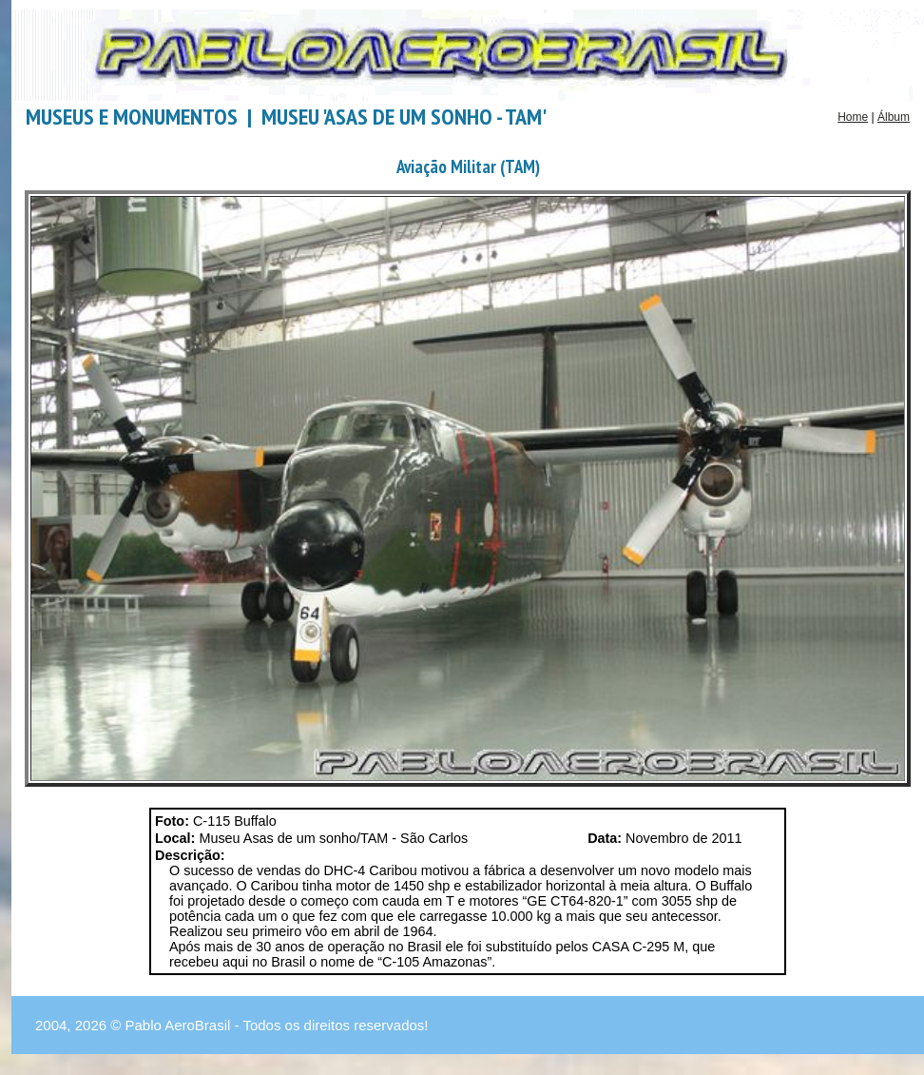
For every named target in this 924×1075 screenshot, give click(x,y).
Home (852, 117)
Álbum (893, 117)
